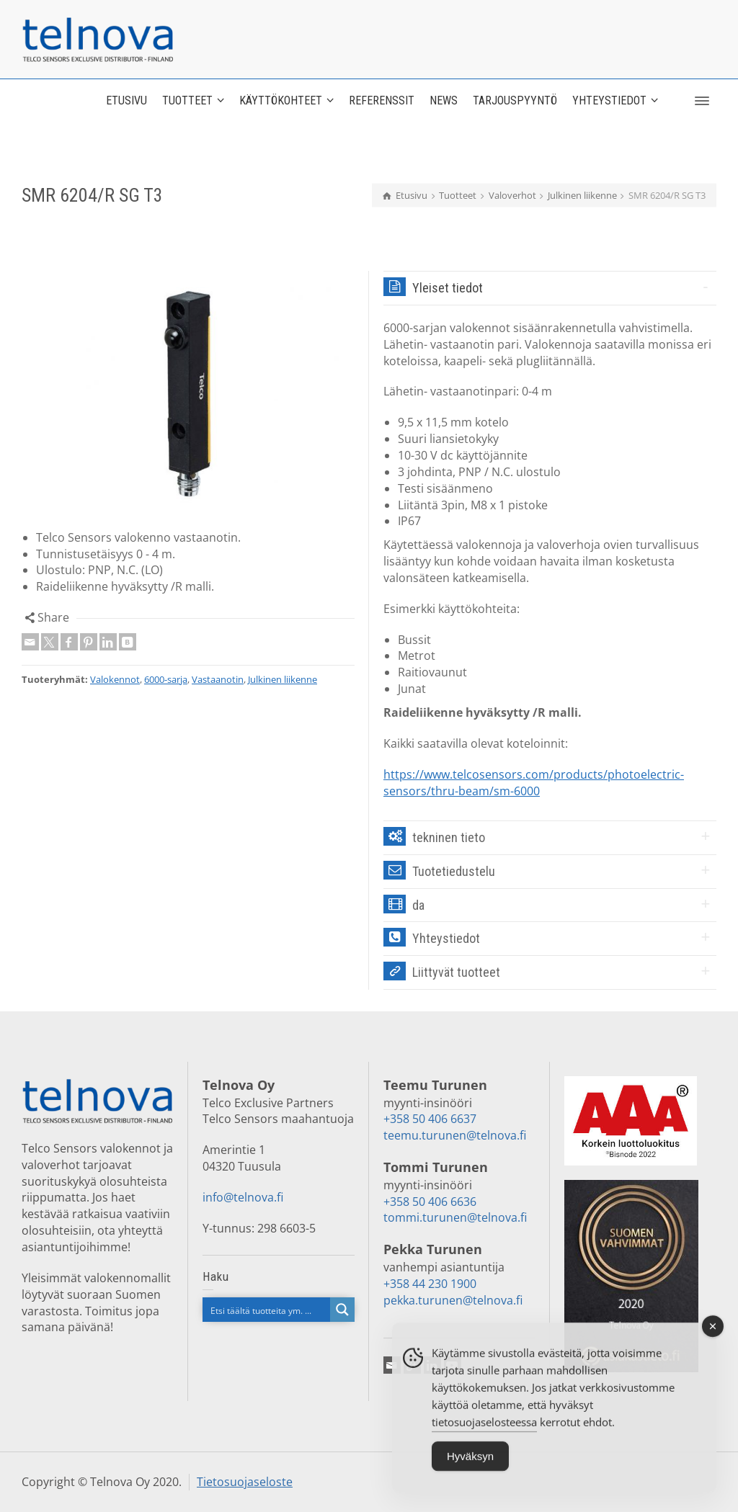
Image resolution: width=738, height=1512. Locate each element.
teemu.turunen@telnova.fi (454, 1135)
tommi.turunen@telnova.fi (455, 1217)
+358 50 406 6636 (429, 1201)
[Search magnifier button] (342, 1309)
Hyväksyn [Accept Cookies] (470, 1466)
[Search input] (267, 1310)
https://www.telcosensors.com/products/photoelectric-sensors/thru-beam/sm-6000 (533, 782)
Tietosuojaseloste (245, 1482)
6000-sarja (165, 679)
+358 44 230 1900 (429, 1284)
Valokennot (115, 679)
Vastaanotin (218, 679)
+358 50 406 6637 (429, 1119)
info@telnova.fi (243, 1197)
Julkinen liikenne (282, 679)
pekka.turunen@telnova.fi (453, 1300)
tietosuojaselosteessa (484, 1432)
